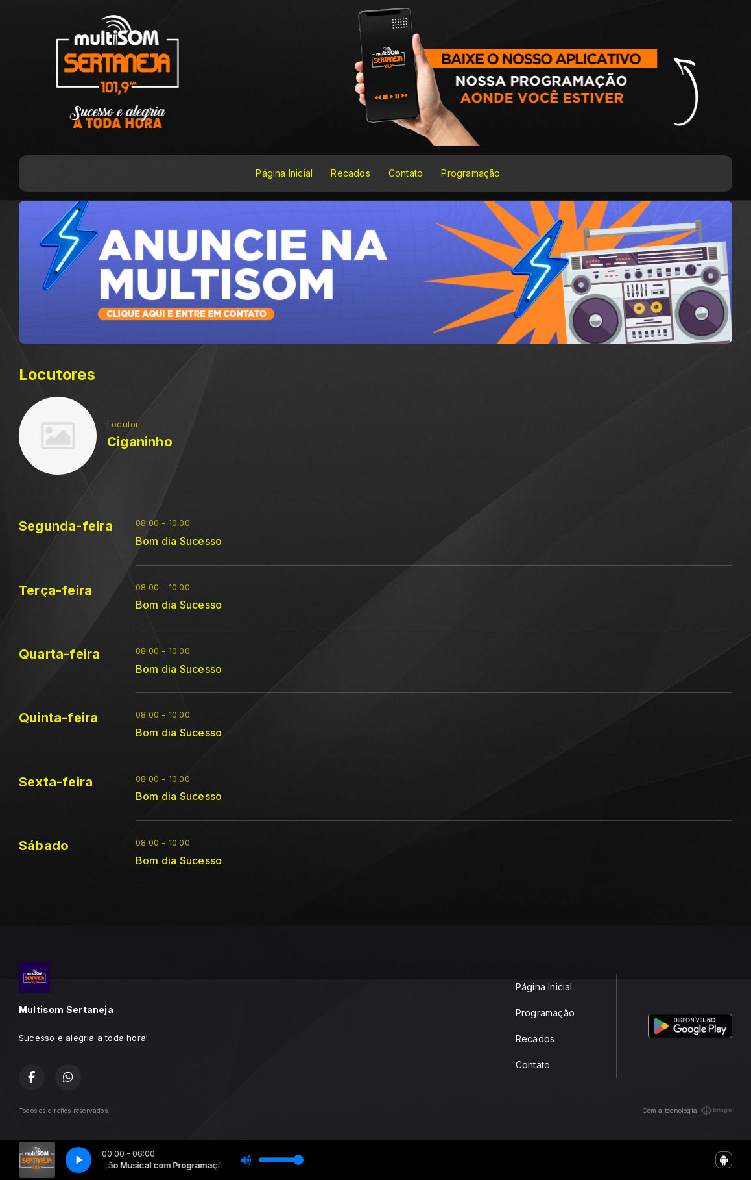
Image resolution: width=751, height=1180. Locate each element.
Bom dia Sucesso (179, 541)
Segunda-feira (66, 526)
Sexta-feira (56, 782)
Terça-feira (55, 590)
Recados (350, 173)
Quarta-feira (60, 654)
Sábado (44, 845)
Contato (405, 173)
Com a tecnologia (687, 1110)
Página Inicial (284, 173)
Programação (470, 173)
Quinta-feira (59, 717)
